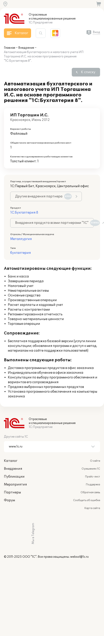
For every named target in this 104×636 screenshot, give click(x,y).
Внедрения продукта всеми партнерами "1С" (54, 223)
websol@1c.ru (79, 556)
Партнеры (12, 492)
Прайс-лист (92, 476)
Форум (9, 500)
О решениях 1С (91, 468)
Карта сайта (92, 508)
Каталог (10, 461)
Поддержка (93, 484)
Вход (96, 32)
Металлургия (21, 239)
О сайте (95, 460)
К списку (88, 72)
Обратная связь (90, 492)
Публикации (14, 477)
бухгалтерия (20, 253)
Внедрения (26, 47)
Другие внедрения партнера (43, 196)
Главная (9, 47)
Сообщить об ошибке (86, 500)
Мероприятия (15, 485)
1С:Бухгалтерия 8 (24, 213)
